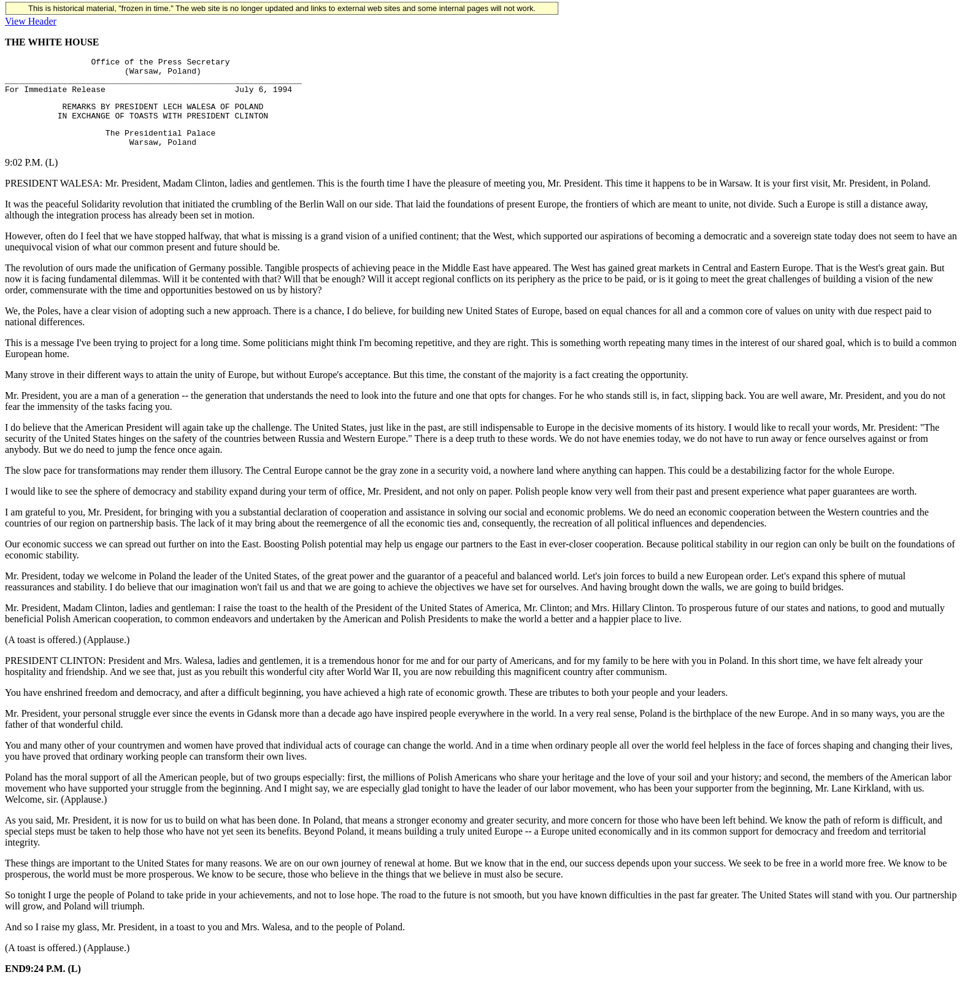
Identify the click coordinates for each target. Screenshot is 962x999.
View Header (30, 21)
